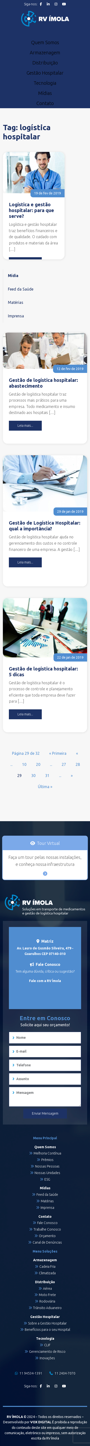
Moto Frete (47, 1295)
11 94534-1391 (28, 1373)
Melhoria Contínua (47, 1153)
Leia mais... (25, 425)
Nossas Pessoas (47, 1166)
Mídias (45, 93)
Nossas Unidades (47, 1173)
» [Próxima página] (72, 775)
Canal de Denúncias (47, 1242)
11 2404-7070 (62, 1373)
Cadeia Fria (47, 1266)
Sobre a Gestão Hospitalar (47, 1323)
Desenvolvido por (27, 1422)
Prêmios (47, 1160)
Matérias (15, 302)
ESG (47, 1179)
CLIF (47, 1345)
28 (78, 764)
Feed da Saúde (20, 289)
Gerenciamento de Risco (47, 1351)
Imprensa (16, 316)
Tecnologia (45, 83)
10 (24, 764)
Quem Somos (45, 42)
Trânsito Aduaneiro (47, 1308)
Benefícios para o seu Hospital (47, 1330)
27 (64, 764)
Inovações (47, 1358)
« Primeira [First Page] (57, 753)
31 (47, 775)
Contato (45, 103)
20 (38, 764)
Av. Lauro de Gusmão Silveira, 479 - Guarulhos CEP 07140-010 (45, 950)
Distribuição (45, 62)
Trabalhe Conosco (47, 1229)
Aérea (47, 1288)
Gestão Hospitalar (45, 73)
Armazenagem (45, 52)
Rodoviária (47, 1301)
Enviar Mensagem (45, 1113)
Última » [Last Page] (45, 786)
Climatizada (47, 1273)
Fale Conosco (47, 1223)
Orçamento (47, 1236)
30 (33, 775)
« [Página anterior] (77, 753)
